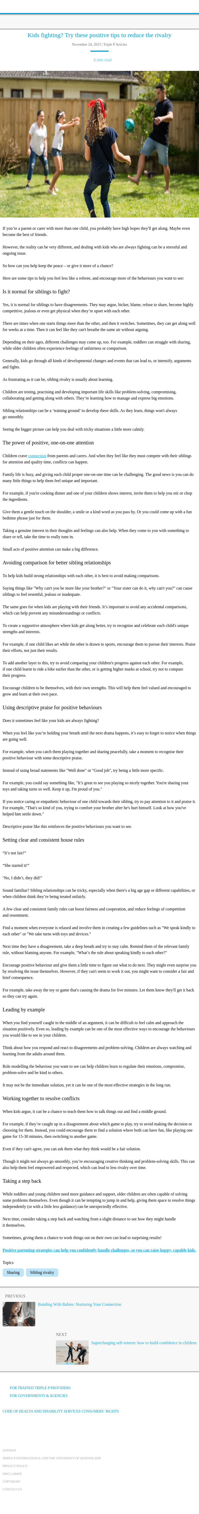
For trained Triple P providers (37, 1388)
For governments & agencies (35, 1396)
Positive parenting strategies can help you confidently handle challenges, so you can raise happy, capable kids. (99, 1250)
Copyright (11, 1481)
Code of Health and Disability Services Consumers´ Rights (61, 1411)
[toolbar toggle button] (13, 6)
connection (37, 456)
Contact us (12, 1489)
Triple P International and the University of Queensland (52, 1458)
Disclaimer (12, 1474)
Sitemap (9, 1450)
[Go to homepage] (99, 14)
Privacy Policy (15, 1466)
